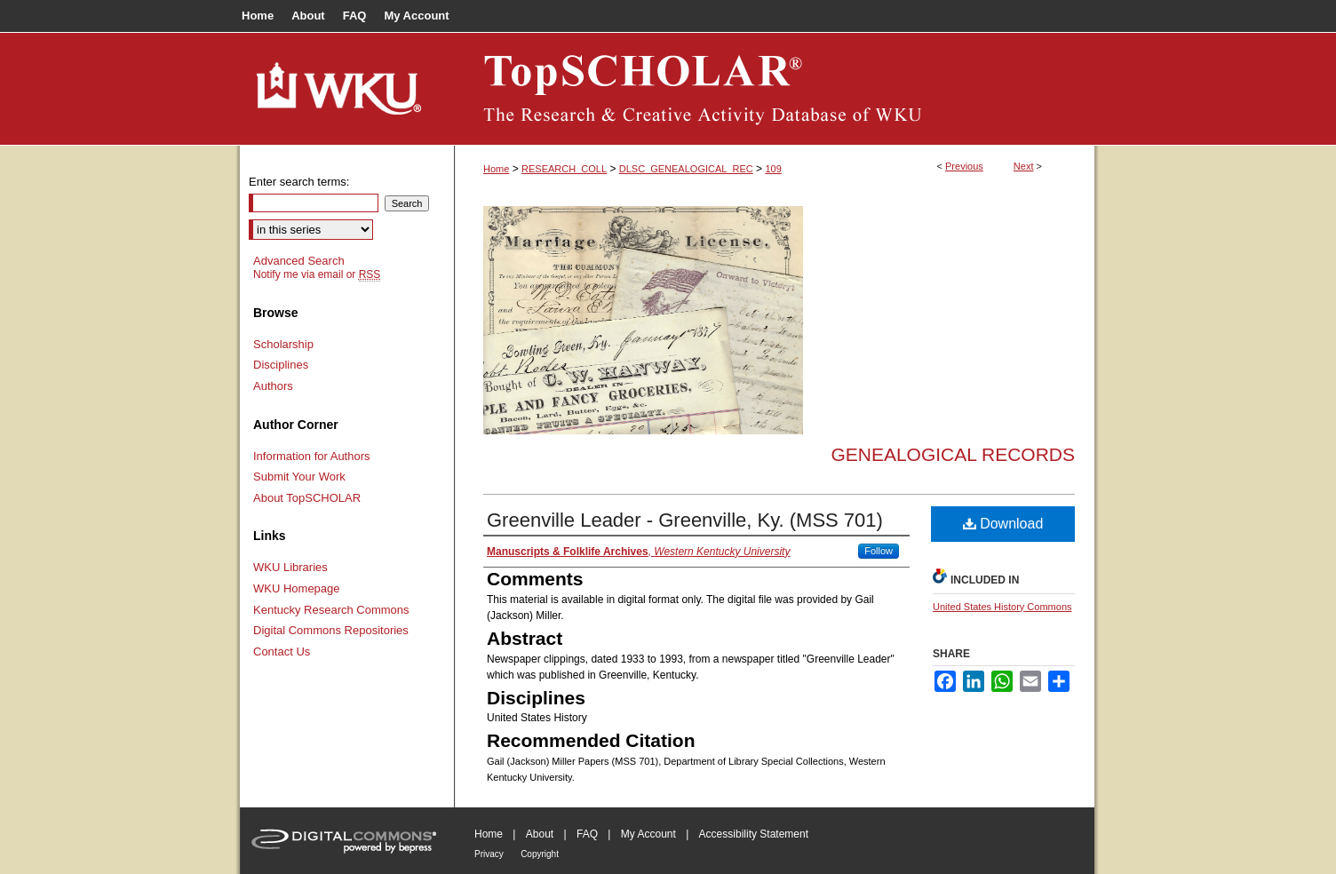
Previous (964, 166)
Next (1024, 166)
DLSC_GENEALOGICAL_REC (686, 168)
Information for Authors (311, 456)
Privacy (489, 854)
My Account (648, 834)
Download (1003, 523)
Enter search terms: (299, 181)
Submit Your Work (299, 476)
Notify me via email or (316, 274)
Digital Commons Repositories (331, 630)
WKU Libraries (290, 567)
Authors (273, 386)
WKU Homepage (296, 588)
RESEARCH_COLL (564, 168)
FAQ (587, 834)
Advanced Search (299, 260)
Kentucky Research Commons (331, 609)
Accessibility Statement (753, 834)
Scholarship (283, 344)
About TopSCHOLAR (307, 498)
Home (496, 168)
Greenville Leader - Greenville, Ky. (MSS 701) (685, 520)
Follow (878, 550)
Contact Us (281, 651)
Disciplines (280, 364)
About (539, 834)
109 (773, 168)
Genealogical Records (953, 454)
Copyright (540, 854)
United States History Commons (1002, 606)
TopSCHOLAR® (774, 89)
